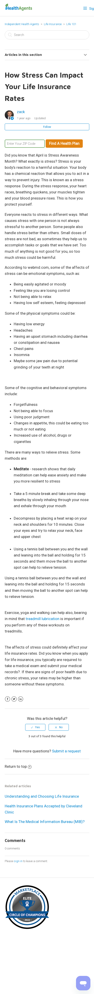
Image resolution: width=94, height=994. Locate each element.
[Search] (47, 34)
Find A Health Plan (64, 143)
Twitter (14, 699)
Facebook (7, 699)
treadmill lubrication (42, 618)
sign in (18, 861)
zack (21, 111)
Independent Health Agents (22, 24)
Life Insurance (53, 24)
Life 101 (71, 24)
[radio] (35, 727)
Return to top (18, 766)
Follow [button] (47, 126)
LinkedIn (20, 699)
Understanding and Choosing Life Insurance (42, 796)
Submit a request (66, 751)
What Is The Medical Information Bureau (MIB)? (45, 821)
